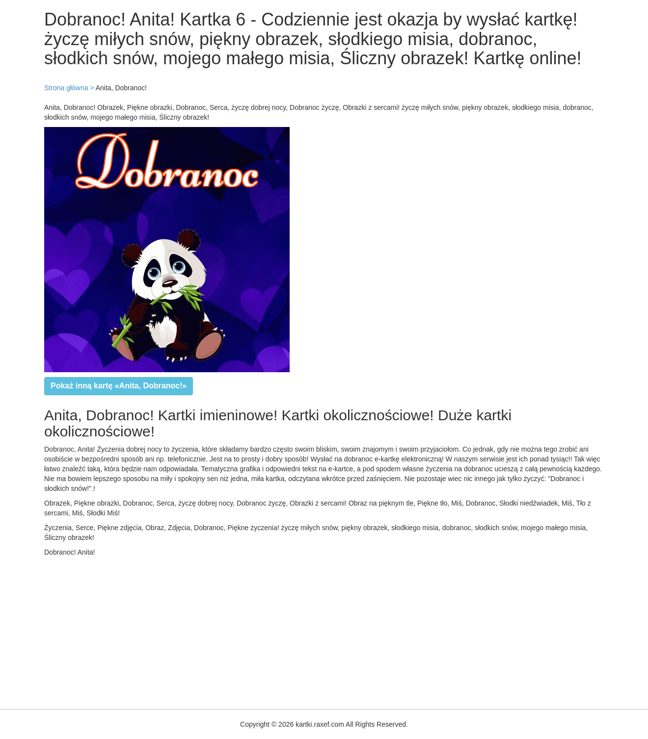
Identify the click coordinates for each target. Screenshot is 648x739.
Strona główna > (69, 88)
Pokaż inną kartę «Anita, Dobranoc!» (119, 386)
